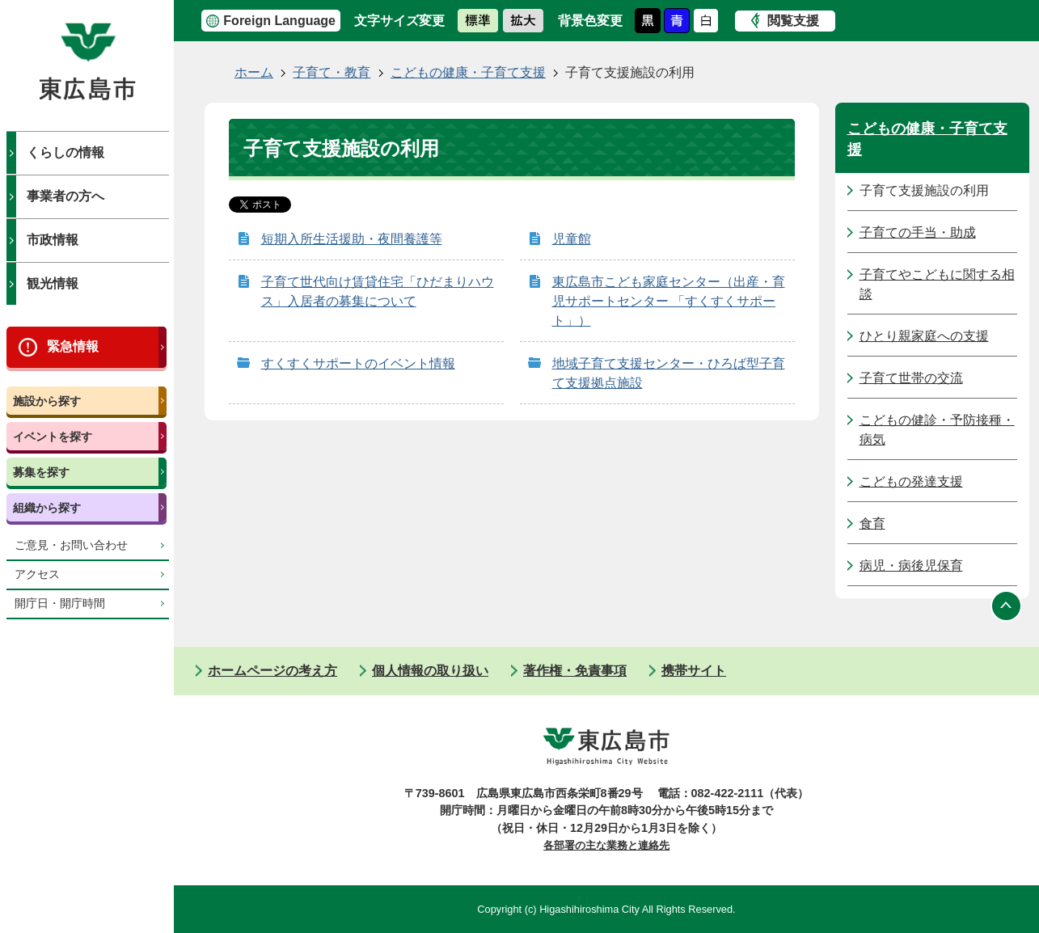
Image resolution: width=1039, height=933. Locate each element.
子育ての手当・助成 (917, 232)
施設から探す (47, 401)
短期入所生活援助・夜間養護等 (351, 239)
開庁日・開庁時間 (60, 603)
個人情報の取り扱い (430, 671)
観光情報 (52, 283)
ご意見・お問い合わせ (71, 545)
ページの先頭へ (1006, 606)
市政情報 (52, 240)
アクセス (37, 574)
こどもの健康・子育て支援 (468, 72)
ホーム (253, 72)
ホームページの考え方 (272, 671)
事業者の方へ (65, 196)
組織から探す (47, 507)
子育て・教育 (331, 72)
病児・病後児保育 (911, 565)
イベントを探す (52, 436)
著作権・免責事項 (575, 671)
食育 (872, 523)
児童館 (571, 239)
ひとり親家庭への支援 (924, 336)
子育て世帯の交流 (911, 378)
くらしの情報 (65, 152)
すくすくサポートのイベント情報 (358, 363)
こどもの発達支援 (911, 481)
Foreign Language (279, 20)
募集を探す (41, 472)
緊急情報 (73, 346)
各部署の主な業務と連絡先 (606, 845)
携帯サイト (693, 671)
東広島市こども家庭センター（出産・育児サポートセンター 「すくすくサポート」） (668, 301)
